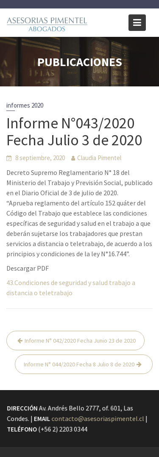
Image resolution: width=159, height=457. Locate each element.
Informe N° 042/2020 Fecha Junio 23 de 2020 (80, 340)
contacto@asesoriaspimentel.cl (98, 419)
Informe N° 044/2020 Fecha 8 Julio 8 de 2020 (79, 364)
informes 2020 (24, 105)
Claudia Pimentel (99, 158)
